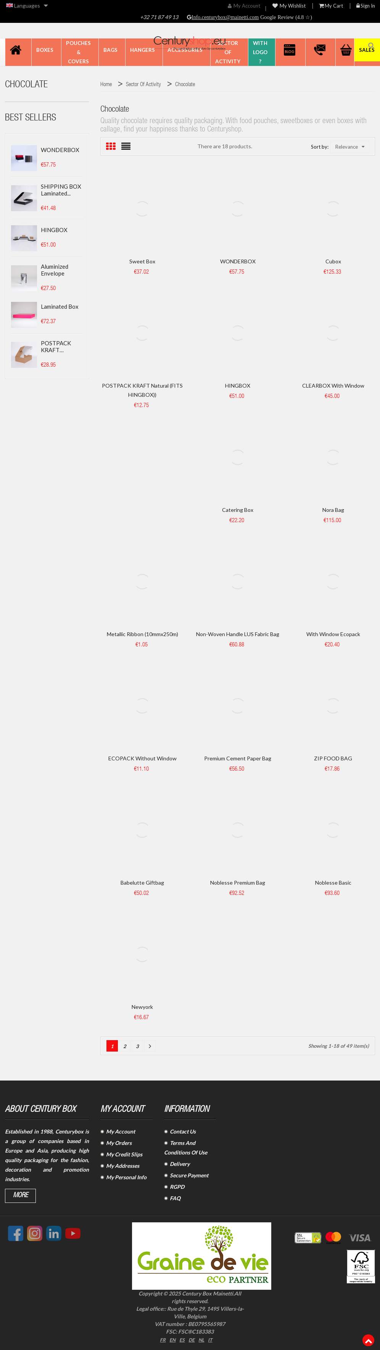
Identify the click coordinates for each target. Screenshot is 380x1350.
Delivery (180, 1164)
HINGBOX (54, 229)
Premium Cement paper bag (237, 758)
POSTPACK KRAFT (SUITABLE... (56, 346)
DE (192, 1339)
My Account (120, 1131)
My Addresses (122, 1165)
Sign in (365, 6)
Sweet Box (142, 261)
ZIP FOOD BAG (333, 758)
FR (161, 1339)
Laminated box (60, 306)
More (20, 1195)
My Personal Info (126, 1177)
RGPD (177, 1186)
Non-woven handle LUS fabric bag (237, 634)
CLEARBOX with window (333, 385)
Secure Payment (189, 1175)
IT (212, 1339)
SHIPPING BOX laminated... (61, 190)
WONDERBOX (60, 149)
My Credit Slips (124, 1154)
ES (182, 1339)
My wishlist (289, 6)
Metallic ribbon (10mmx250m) (142, 634)
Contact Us (183, 1131)
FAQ (175, 1198)
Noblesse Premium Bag (237, 882)
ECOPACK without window (142, 758)
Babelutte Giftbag (142, 882)
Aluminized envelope (54, 270)
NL (203, 1339)
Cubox (333, 261)
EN (171, 1339)
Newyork (142, 1007)
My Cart (331, 6)
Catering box (237, 510)
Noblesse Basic (333, 882)
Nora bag (333, 510)
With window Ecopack (333, 634)
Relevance (349, 146)
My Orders (119, 1143)
